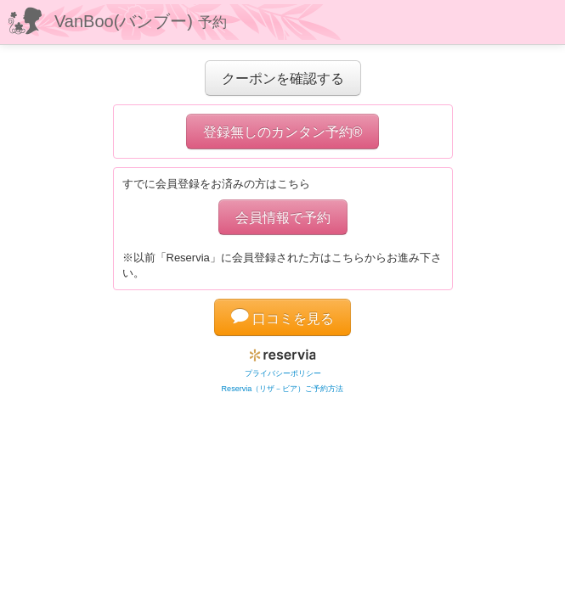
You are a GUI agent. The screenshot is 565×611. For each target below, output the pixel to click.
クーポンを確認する (283, 78)
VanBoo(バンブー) (140, 21)
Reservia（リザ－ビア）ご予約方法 (283, 388)
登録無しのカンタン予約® (283, 131)
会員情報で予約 (283, 217)
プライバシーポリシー (283, 373)
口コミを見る (283, 318)
